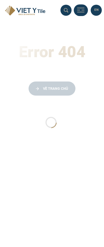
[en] (96, 10)
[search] (66, 10)
